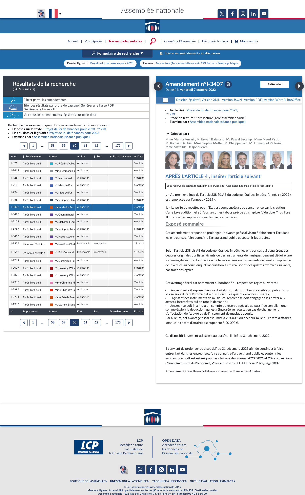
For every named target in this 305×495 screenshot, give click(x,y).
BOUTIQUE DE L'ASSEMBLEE (87, 473)
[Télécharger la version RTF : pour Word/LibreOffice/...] (282, 91)
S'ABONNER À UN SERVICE (168, 473)
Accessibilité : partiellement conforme (130, 481)
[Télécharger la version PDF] (228, 75)
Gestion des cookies (206, 481)
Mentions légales (97, 481)
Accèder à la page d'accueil (152, 24)
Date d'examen (122, 148)
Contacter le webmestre (168, 481)
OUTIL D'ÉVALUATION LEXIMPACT (211, 473)
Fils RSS (188, 481)
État (82, 148)
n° (15, 148)
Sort (99, 148)
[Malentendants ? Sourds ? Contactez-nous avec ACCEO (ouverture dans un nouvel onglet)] (123, 461)
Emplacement (34, 148)
